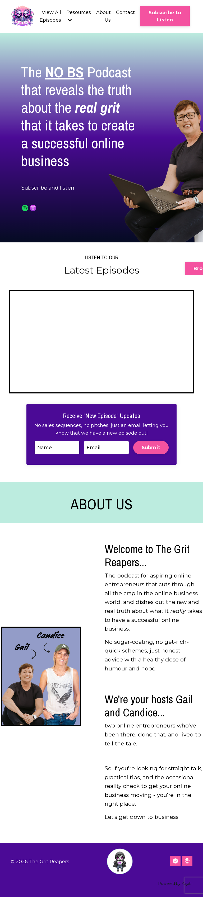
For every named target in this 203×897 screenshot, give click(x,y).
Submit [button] (151, 447)
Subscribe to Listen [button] (165, 16)
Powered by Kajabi (175, 883)
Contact (125, 12)
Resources (78, 16)
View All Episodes (50, 16)
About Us (103, 16)
